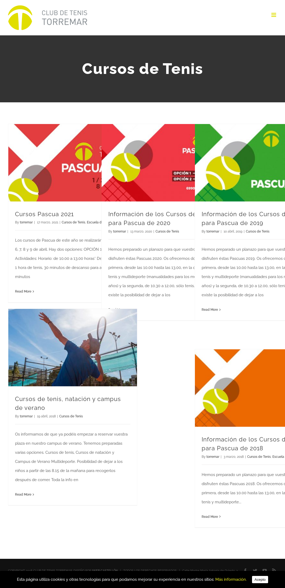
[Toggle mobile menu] (274, 15)
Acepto (260, 580)
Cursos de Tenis (73, 222)
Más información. (231, 579)
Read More (23, 291)
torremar (26, 222)
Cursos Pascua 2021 (44, 214)
